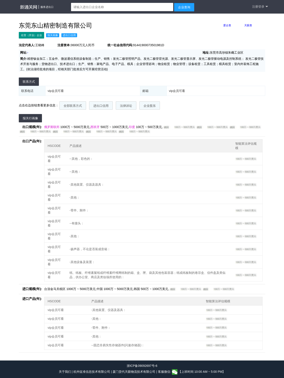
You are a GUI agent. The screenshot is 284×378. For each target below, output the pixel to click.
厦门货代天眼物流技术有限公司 (134, 371)
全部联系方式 (73, 105)
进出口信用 (101, 105)
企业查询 (184, 7)
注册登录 (260, 7)
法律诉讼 (126, 105)
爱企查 (227, 25)
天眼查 (248, 25)
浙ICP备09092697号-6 (142, 365)
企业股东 (150, 105)
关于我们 (65, 371)
